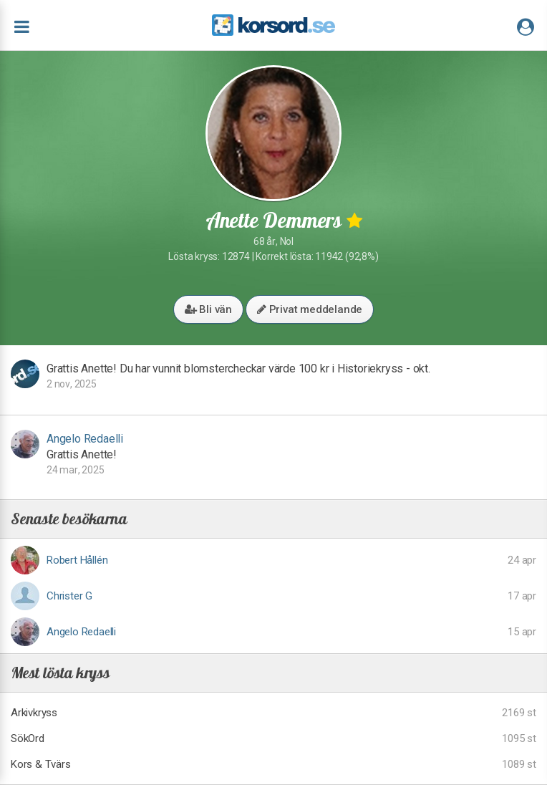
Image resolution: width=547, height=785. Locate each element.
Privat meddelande (309, 309)
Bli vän (208, 309)
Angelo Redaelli (85, 439)
